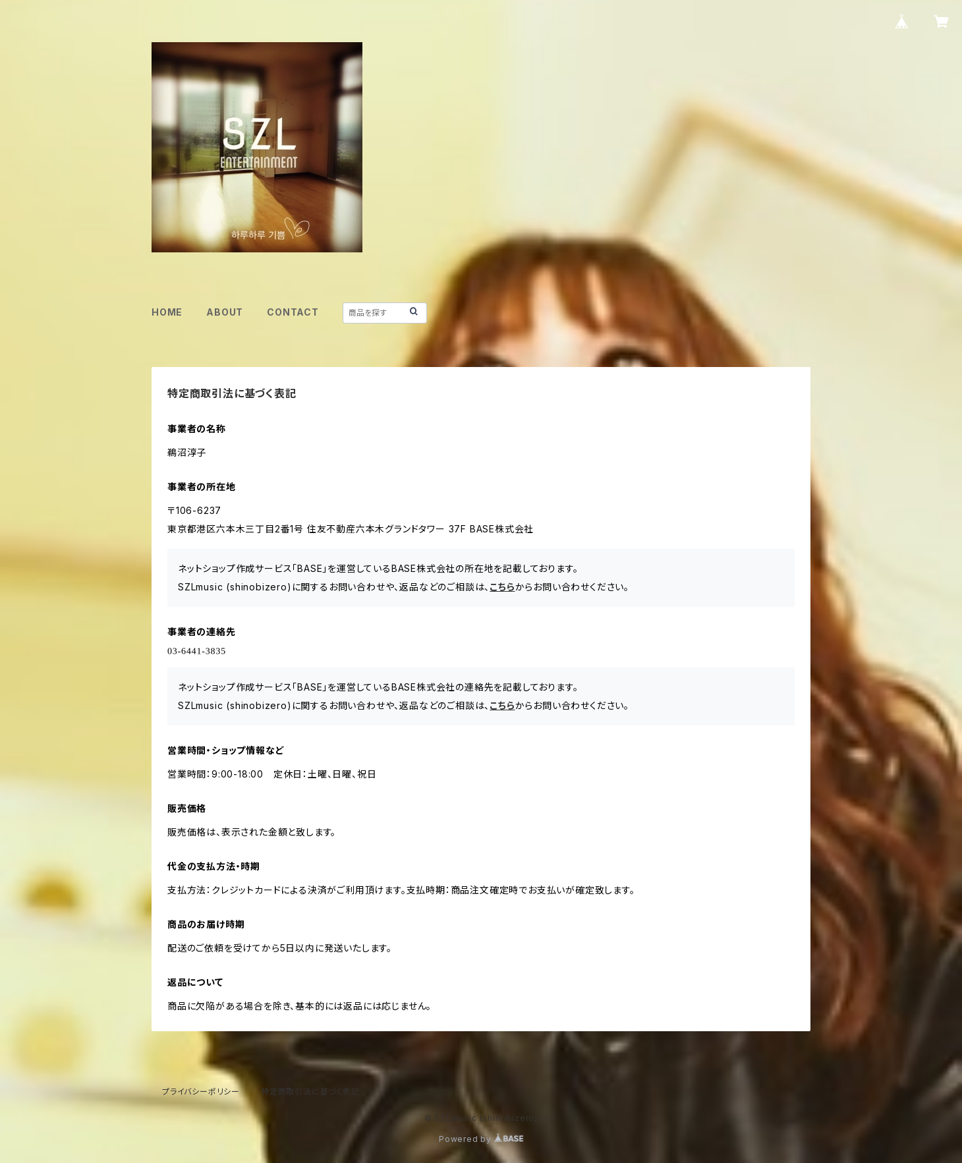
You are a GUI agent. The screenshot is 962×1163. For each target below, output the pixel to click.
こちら (502, 586)
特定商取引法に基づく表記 (310, 1091)
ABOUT (224, 312)
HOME (167, 312)
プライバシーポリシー (201, 1091)
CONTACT (293, 312)
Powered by (481, 1139)
